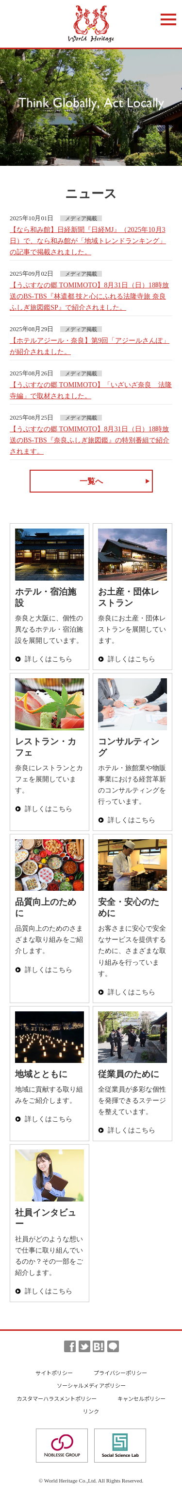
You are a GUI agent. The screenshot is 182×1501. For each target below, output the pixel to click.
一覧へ (91, 481)
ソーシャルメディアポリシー (91, 1385)
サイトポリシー (54, 1373)
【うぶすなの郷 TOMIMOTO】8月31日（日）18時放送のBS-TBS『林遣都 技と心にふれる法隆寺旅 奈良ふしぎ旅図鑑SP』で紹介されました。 (89, 296)
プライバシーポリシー (120, 1373)
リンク (91, 1411)
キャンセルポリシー (141, 1398)
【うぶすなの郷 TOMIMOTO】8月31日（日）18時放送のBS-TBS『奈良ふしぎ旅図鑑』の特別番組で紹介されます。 (89, 440)
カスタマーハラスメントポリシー (57, 1398)
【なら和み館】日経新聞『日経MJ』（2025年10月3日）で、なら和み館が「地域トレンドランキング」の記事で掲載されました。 (88, 241)
